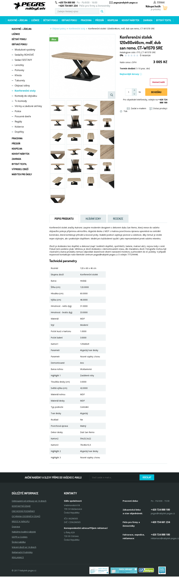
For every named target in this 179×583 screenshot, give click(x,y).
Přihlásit (159, 2)
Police (18, 111)
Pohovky (19, 70)
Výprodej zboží (20, 169)
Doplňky (19, 131)
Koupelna (113, 20)
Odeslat (146, 477)
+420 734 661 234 (160, 522)
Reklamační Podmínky (22, 552)
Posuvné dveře (23, 116)
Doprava (16, 526)
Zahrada (147, 20)
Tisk (123, 111)
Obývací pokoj (69, 20)
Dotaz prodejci (158, 108)
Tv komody (21, 101)
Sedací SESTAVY (23, 59)
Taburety (20, 80)
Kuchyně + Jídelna (18, 20)
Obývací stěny (22, 85)
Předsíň (99, 20)
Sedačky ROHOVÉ (24, 54)
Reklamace (18, 557)
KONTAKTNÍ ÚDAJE (21, 506)
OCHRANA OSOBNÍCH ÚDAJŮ (26, 516)
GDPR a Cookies (19, 536)
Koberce (19, 126)
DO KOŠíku (156, 92)
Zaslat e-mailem (136, 108)
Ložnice (35, 20)
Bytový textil (163, 20)
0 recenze (145, 55)
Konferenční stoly (25, 90)
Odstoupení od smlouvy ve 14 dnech (29, 501)
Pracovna (86, 20)
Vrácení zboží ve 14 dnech (24, 547)
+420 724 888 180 (66, 2)
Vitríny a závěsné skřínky (28, 106)
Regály (18, 121)
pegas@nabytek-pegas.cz (125, 2)
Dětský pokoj (50, 20)
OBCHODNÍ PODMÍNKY (23, 511)
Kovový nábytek (130, 20)
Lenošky (19, 65)
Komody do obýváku (26, 95)
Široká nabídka (19, 542)
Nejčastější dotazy (131, 74)
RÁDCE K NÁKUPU (20, 521)
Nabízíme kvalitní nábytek (24, 531)
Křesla (18, 75)
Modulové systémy (25, 49)
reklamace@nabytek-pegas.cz (165, 538)
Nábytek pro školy (22, 174)
